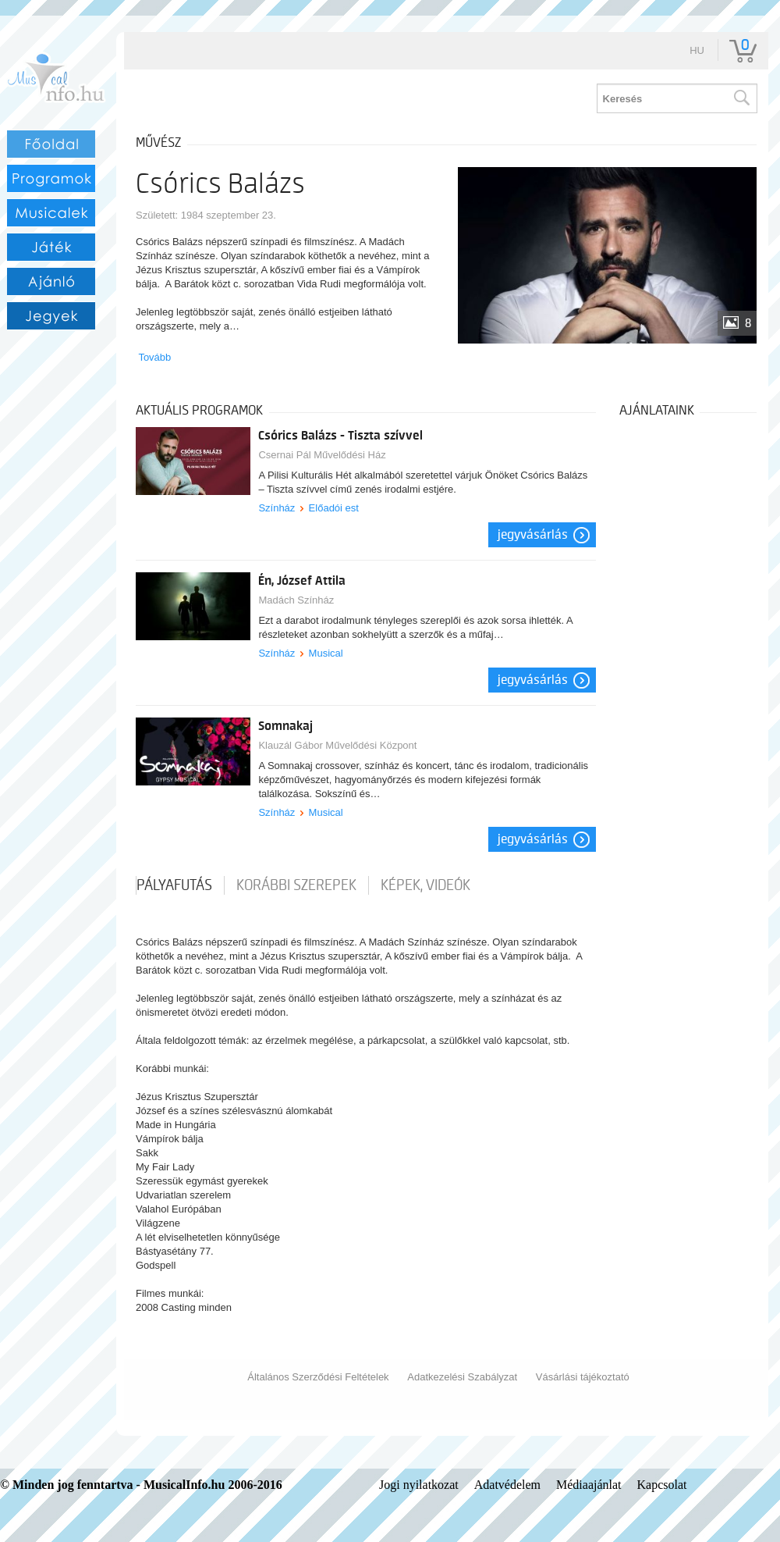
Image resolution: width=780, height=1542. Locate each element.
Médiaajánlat (589, 1484)
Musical (326, 653)
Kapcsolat (662, 1484)
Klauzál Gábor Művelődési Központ (337, 745)
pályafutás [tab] (174, 885)
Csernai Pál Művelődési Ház (321, 455)
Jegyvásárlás (533, 535)
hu (697, 50)
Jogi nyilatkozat (419, 1484)
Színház (276, 508)
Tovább (154, 357)
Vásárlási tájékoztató (582, 1377)
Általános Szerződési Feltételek (317, 1377)
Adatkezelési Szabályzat (462, 1377)
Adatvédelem (507, 1484)
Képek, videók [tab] (425, 885)
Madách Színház (296, 600)
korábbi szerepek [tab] (296, 885)
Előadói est (334, 508)
